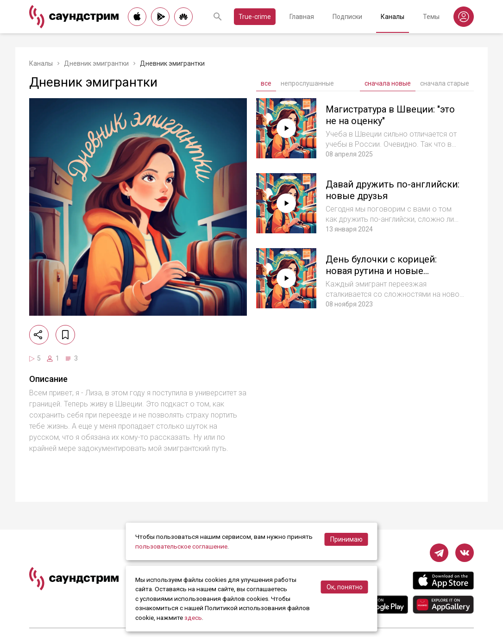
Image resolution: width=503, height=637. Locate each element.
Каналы (392, 16)
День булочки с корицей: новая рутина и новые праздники (381, 271)
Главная (301, 16)
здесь (193, 617)
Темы (431, 16)
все (266, 83)
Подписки (347, 16)
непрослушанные (307, 83)
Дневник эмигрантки (96, 63)
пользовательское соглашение (181, 546)
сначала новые (388, 83)
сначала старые (444, 83)
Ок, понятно (345, 587)
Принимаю (346, 539)
